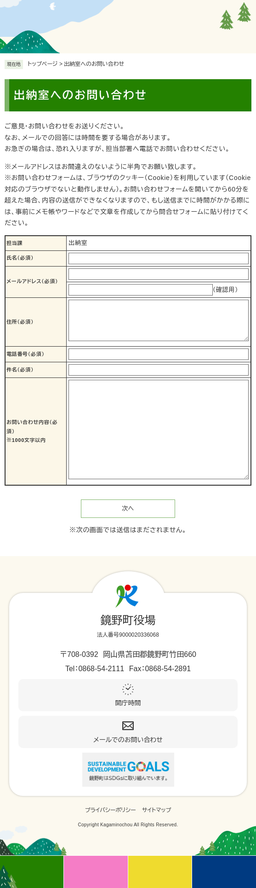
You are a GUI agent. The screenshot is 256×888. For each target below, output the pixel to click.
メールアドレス (32, 281)
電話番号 (25, 354)
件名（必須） (20, 369)
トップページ (43, 64)
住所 (20, 322)
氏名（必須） (20, 258)
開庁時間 (128, 703)
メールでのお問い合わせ (128, 739)
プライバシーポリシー (110, 810)
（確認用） (226, 289)
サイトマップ (156, 810)
